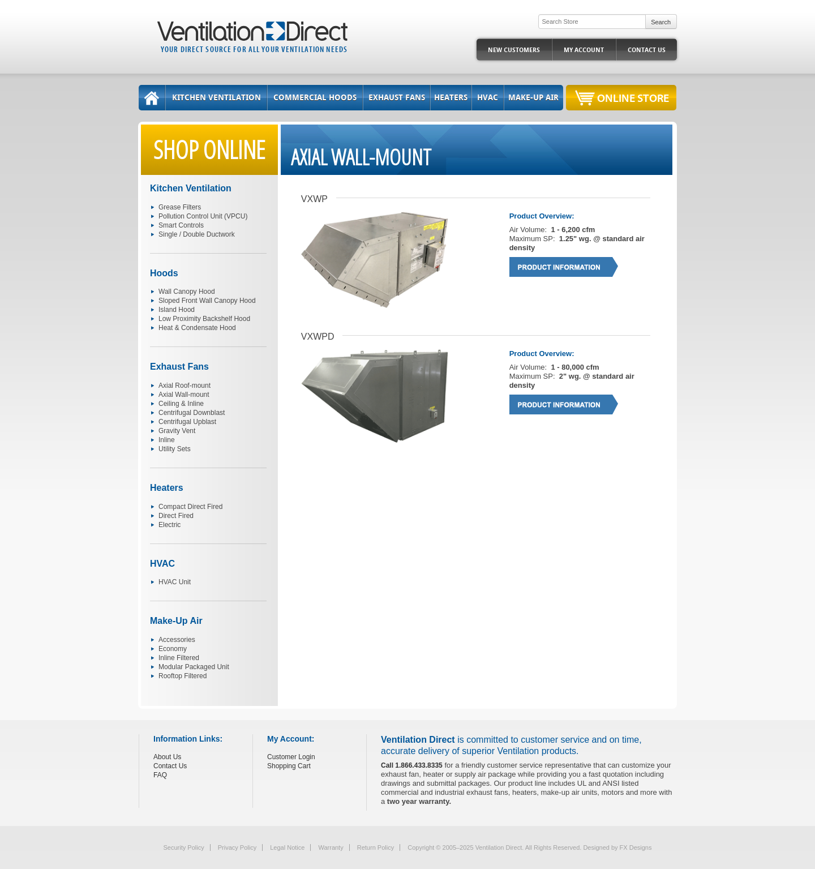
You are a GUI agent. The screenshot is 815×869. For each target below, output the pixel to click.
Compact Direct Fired (190, 507)
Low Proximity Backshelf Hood (204, 319)
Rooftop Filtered (182, 676)
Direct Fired (176, 516)
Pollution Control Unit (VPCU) (202, 216)
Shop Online (209, 149)
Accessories (176, 640)
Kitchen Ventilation (216, 97)
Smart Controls (181, 225)
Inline (166, 440)
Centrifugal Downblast (191, 413)
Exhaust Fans (396, 97)
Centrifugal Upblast (187, 422)
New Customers (514, 50)
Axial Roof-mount (184, 385)
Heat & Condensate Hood (197, 328)
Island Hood (176, 310)
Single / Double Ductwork (196, 234)
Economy (172, 649)
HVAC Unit (174, 582)
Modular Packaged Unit (193, 667)
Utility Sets (174, 449)
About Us (167, 757)
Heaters (450, 97)
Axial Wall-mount (183, 395)
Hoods (164, 273)
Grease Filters (179, 207)
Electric (169, 525)
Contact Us (647, 50)
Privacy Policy (237, 847)
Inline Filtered (178, 658)
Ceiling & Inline (181, 404)
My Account (584, 50)
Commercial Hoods (315, 97)
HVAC (487, 97)
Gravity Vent (176, 431)
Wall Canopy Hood (186, 292)
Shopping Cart (289, 766)
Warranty (330, 847)
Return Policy (375, 847)
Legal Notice (287, 847)
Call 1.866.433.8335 (412, 765)
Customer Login (291, 757)
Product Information (564, 267)
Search (661, 22)
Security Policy (184, 847)
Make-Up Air (533, 97)
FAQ (160, 775)
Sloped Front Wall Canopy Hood (207, 301)
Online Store (633, 98)
